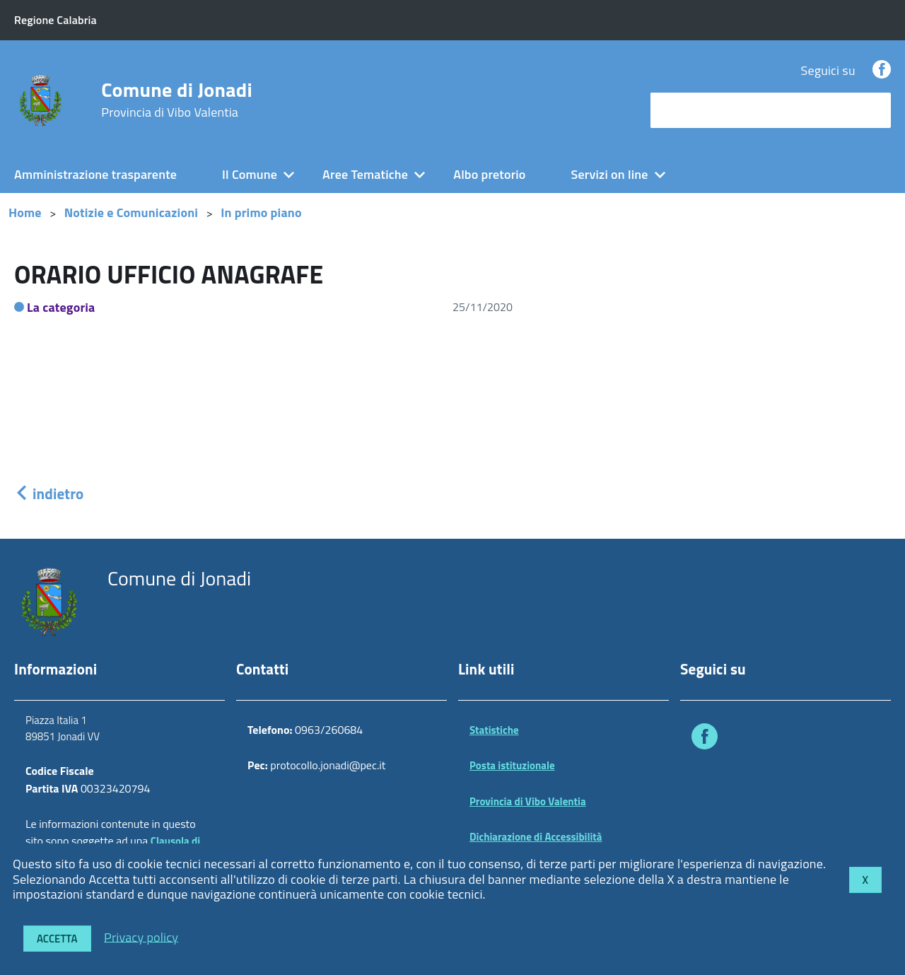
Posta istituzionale (512, 765)
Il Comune (249, 174)
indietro (48, 493)
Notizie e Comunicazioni (131, 212)
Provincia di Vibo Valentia (527, 801)
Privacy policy (141, 936)
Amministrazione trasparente (95, 174)
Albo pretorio (489, 174)
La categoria (61, 307)
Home (25, 212)
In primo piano (261, 212)
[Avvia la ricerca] (873, 110)
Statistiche (494, 730)
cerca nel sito (690, 110)
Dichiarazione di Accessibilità (535, 837)
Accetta (57, 938)
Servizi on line (609, 174)
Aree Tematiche (365, 174)
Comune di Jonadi (176, 99)
